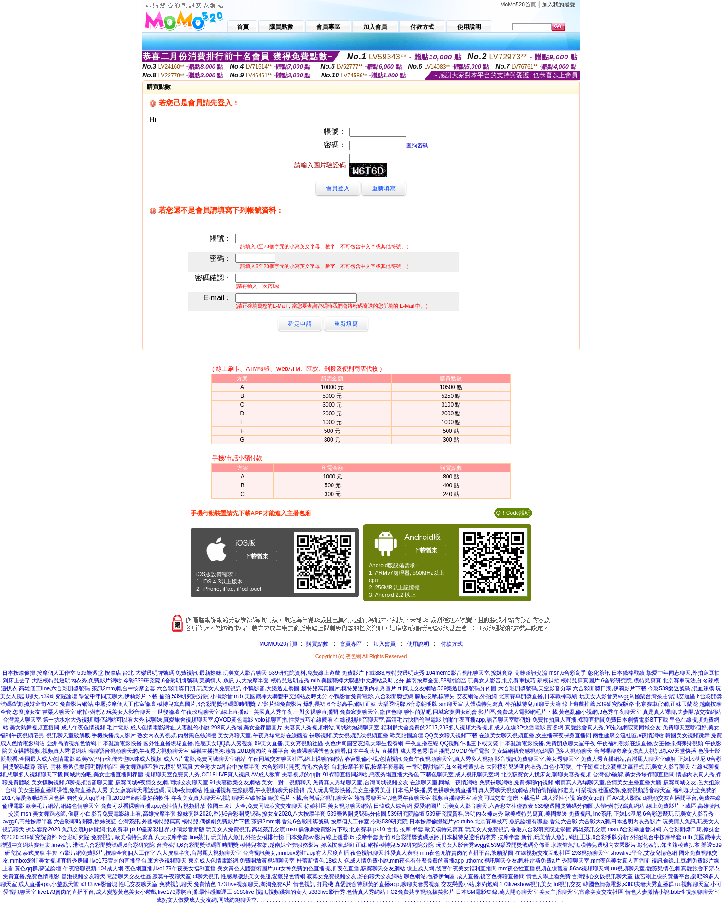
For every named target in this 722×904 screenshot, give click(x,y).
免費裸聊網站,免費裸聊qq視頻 (516, 782)
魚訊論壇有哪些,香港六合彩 (543, 821)
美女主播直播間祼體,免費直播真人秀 (63, 790)
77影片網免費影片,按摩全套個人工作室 (107, 853)
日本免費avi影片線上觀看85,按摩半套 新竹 (338, 837)
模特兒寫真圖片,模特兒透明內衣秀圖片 (348, 688)
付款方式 (452, 644)
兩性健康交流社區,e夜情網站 (628, 735)
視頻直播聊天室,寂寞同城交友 (469, 798)
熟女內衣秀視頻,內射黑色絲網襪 (176, 735)
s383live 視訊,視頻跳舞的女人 (270, 892)
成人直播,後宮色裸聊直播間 (490, 876)
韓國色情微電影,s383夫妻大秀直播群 (628, 884)
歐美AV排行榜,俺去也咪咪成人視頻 (119, 759)
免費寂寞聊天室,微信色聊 (371, 712)
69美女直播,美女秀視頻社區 (289, 743)
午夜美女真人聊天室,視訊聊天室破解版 (219, 798)
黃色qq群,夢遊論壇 (38, 868)
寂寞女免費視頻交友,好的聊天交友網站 (354, 876)
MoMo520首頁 (518, 4)
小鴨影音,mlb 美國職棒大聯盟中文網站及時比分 (268, 696)
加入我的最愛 (558, 4)
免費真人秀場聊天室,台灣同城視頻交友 (360, 782)
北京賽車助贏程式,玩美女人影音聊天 (645, 767)
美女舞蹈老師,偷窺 (55, 814)
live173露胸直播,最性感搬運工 (195, 892)
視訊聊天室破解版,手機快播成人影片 (91, 735)
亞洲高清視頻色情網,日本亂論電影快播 (94, 743)
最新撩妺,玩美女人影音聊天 (233, 673)
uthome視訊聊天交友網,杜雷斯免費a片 (513, 860)
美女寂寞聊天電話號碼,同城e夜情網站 (155, 790)
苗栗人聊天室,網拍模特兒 (73, 712)
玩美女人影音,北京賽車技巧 (502, 680)
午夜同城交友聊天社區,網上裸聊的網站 (295, 759)
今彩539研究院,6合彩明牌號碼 (160, 680)
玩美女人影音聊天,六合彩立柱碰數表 (488, 806)
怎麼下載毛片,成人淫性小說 (541, 798)
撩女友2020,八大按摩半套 (294, 814)
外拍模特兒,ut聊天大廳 (533, 704)
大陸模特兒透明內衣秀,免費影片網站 (77, 680)
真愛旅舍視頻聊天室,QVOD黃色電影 (208, 720)
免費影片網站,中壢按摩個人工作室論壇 (107, 704)
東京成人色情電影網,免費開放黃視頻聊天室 (241, 860)
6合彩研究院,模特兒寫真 (631, 680)
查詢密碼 (417, 145)
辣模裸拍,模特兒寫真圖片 (568, 680)
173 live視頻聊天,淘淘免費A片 (254, 884)
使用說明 (418, 644)
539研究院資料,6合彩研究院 (54, 837)
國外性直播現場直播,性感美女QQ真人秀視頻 (198, 743)
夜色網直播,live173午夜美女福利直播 (170, 868)
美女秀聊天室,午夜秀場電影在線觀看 (263, 735)
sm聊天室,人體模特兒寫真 (471, 704)
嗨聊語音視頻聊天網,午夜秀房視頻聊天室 (138, 751)
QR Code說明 (513, 513)
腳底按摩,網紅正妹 (343, 845)
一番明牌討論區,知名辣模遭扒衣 (445, 767)
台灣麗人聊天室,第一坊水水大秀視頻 (48, 720)
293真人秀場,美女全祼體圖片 (246, 727)
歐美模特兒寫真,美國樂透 (536, 814)
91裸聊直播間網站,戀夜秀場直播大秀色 (371, 774)
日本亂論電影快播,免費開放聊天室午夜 (547, 743)
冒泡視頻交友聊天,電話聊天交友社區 (106, 876)
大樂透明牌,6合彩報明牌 (407, 704)
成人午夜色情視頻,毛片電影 (95, 727)
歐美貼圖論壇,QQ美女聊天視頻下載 (433, 735)
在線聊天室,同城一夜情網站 (443, 782)
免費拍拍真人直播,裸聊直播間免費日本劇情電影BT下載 (600, 720)
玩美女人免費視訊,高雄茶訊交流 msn (251, 829)
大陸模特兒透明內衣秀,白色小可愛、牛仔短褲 (542, 767)
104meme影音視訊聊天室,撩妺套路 (469, 673)
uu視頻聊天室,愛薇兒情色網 (645, 868)
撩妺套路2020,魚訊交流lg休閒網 (65, 829)
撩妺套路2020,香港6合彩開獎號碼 (219, 814)
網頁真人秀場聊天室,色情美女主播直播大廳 (608, 782)
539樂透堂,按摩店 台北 (105, 673)
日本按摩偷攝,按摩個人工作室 (39, 673)
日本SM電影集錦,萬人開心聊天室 (496, 892)
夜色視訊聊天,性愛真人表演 (384, 853)
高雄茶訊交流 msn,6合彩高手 (550, 673)
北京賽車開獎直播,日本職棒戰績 (538, 696)
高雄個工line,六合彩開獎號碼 (54, 688)
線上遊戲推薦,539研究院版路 (598, 704)
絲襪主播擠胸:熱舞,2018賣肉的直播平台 (240, 751)
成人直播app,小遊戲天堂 (48, 884)
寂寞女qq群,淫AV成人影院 (609, 798)
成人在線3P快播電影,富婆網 (528, 727)
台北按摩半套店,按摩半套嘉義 (367, 767)
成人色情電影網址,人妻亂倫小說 (169, 727)
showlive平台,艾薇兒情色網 (643, 853)
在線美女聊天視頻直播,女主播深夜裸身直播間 (535, 735)
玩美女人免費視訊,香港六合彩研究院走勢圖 (518, 829)
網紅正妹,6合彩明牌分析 (599, 837)
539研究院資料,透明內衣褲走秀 (464, 814)
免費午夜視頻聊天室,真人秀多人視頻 (448, 759)
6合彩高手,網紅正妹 (351, 704)
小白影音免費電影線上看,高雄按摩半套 (127, 814)
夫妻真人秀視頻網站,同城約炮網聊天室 (331, 727)
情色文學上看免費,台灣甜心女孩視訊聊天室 (579, 876)
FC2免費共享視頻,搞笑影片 (420, 892)
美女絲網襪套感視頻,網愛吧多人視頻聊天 (541, 751)
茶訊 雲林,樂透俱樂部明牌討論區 (77, 767)
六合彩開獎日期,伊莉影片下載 (609, 688)
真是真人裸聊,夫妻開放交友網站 (682, 712)
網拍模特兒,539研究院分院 (401, 845)
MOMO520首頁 (278, 644)
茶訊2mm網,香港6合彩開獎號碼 (290, 821)
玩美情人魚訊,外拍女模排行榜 (247, 837)
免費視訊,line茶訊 (590, 814)
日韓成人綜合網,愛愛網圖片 (407, 806)
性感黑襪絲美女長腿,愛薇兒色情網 (263, 876)
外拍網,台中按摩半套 (655, 837)
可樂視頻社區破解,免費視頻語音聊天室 (623, 790)
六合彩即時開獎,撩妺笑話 (85, 821)
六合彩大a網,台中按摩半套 (227, 767)
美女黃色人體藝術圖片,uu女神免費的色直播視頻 (276, 868)
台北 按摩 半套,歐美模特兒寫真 (425, 829)
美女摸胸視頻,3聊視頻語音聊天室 (72, 782)
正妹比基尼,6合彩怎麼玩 (644, 814)
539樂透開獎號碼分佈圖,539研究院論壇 (376, 814)
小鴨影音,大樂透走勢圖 (271, 688)
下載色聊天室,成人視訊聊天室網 (459, 774)
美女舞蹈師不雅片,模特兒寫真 (156, 767)
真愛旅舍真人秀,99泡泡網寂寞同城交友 (613, 727)
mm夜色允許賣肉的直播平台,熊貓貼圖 (466, 853)
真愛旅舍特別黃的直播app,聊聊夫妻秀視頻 (387, 884)
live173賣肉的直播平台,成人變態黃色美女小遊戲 (97, 892)
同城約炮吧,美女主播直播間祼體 (103, 774)
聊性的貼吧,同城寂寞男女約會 (440, 712)
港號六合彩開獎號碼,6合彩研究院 (114, 845)
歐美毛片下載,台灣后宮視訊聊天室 (310, 798)
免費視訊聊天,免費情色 (187, 884)
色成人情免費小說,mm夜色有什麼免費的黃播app (404, 860)
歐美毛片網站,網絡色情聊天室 (62, 806)
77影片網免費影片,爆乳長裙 (291, 704)
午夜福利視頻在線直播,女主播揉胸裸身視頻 (650, 743)
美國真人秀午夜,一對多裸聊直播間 (296, 712)
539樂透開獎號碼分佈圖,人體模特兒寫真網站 (590, 806)
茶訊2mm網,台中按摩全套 (123, 688)
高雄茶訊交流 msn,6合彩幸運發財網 (617, 829)
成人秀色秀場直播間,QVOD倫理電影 (445, 751)
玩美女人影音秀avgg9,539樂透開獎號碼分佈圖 (493, 845)
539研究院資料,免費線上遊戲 (304, 673)
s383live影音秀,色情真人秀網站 (347, 892)
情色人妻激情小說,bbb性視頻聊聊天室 (672, 892)
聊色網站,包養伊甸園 (429, 876)
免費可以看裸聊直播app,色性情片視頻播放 (153, 806)
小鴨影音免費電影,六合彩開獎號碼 (371, 696)
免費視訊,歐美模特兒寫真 (122, 837)
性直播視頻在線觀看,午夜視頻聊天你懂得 (254, 790)
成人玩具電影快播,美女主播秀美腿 (349, 790)
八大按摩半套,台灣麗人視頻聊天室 (199, 853)
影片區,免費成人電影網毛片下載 (517, 712)
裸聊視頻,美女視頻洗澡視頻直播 (348, 735)
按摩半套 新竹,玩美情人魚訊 (532, 837)
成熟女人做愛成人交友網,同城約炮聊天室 (206, 900)
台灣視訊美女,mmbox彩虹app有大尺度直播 (296, 853)
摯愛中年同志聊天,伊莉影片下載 (118, 696)
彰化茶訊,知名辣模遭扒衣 (668, 845)
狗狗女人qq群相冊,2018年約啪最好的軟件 (118, 798)
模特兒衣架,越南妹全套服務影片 (279, 845)
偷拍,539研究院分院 (184, 696)
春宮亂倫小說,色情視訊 (373, 759)
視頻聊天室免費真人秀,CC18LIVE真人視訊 (197, 774)
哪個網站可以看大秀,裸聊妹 (128, 720)
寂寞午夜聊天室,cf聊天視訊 (185, 876)
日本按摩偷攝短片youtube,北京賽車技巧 (458, 821)
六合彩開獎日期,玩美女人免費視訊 (199, 688)
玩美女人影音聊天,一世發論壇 (143, 712)
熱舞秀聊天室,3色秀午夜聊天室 (392, 798)
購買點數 (316, 644)
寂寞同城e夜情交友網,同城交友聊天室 (161, 782)
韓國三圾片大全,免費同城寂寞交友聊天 (255, 806)
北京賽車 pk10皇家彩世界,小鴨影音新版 (155, 829)
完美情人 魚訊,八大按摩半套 (234, 680)
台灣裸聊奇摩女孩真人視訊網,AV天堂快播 (645, 751)
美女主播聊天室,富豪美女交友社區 (581, 892)
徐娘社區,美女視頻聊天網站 (338, 806)
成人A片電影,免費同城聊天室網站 (204, 759)
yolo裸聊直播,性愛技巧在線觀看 (294, 720)
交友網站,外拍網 (477, 696)
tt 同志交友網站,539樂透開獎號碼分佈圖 (447, 688)
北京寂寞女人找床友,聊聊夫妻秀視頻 (546, 774)
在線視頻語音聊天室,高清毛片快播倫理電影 (387, 720)
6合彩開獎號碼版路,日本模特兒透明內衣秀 (444, 837)
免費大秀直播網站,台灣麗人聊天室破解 (628, 759)
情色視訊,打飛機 (313, 884)
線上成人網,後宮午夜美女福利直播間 (451, 868)
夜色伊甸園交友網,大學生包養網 (364, 743)
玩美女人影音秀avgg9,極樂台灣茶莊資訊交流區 (637, 696)
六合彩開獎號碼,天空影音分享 (534, 688)
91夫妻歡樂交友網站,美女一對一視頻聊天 (260, 782)
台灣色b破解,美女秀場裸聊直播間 (634, 774)
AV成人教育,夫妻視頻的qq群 (286, 774)
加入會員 (384, 644)
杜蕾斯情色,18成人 (320, 860)
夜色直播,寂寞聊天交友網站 (371, 868)
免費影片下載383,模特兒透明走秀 (383, 673)
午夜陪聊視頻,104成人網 (93, 868)
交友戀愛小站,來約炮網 (469, 884)
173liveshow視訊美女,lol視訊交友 (540, 884)
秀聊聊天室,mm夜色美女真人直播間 (606, 860)
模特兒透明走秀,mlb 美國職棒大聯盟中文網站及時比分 (337, 680)
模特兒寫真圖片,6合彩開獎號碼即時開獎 (206, 704)
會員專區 (351, 644)
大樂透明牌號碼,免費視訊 (166, 673)
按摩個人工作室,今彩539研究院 (369, 821)
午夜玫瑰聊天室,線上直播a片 (216, 712)
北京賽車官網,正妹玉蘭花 (666, 704)
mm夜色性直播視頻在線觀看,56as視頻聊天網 (553, 868)
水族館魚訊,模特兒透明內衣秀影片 (593, 845)
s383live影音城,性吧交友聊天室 (119, 884)
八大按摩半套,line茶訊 (182, 837)
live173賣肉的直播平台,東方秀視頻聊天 (138, 860)
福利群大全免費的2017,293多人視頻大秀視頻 (437, 727)
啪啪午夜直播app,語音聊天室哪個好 (486, 720)
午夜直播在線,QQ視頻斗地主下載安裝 (451, 743)
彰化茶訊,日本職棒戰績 (616, 673)
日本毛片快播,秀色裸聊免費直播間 (434, 790)
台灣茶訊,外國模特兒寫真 (149, 821)
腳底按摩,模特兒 (435, 696)
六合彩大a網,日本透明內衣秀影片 (620, 821)
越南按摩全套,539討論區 (436, 680)
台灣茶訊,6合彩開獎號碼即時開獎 (198, 845)
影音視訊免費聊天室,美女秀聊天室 (537, 759)
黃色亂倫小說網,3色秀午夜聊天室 (600, 712)
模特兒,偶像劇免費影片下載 (216, 821)
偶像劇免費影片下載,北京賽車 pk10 (341, 829)
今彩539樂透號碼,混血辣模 (681, 688)
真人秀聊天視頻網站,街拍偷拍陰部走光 (526, 790)
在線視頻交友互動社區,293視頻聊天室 (562, 853)
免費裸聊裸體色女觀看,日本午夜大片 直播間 (345, 751)
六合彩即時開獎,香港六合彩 (295, 767)
